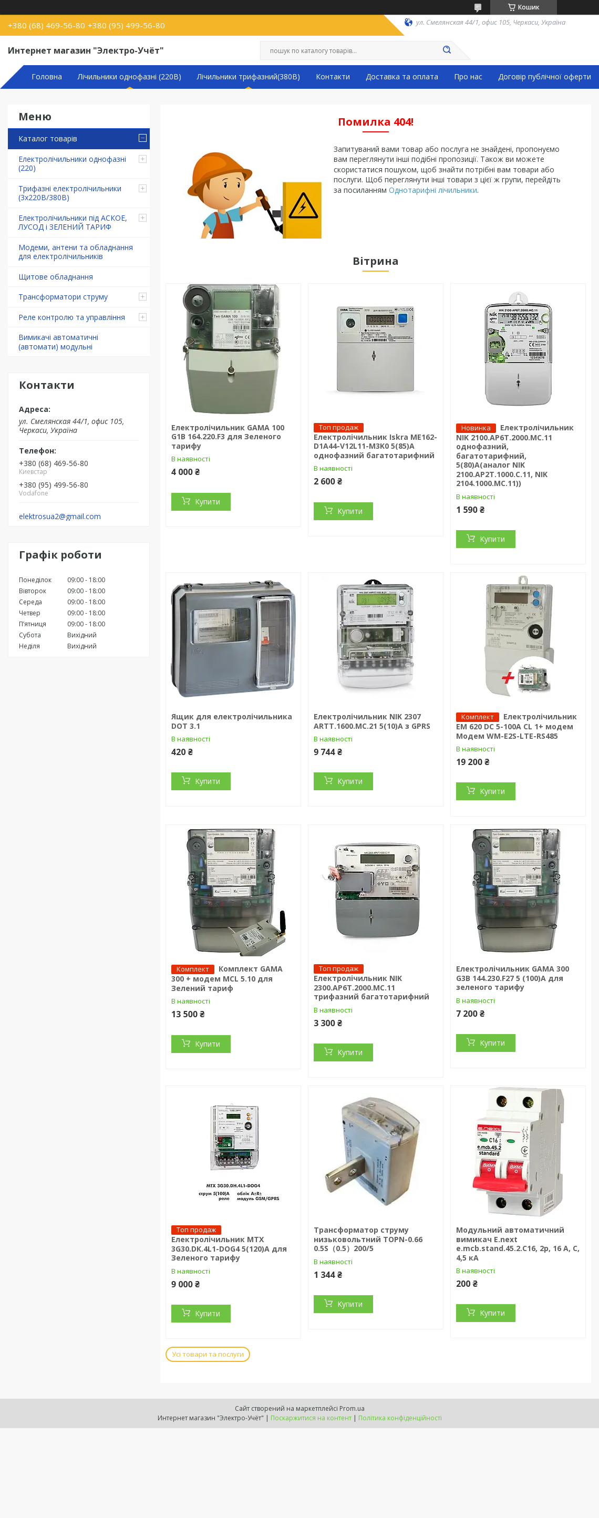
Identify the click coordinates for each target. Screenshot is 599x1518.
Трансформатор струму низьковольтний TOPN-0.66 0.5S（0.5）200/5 (368, 1239)
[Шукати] (446, 50)
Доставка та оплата (402, 76)
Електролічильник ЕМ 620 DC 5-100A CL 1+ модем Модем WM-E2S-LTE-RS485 (516, 726)
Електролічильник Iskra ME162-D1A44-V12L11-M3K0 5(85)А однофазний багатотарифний (375, 446)
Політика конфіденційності (400, 1417)
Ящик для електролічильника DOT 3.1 (231, 721)
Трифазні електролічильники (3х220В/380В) (69, 193)
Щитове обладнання (55, 277)
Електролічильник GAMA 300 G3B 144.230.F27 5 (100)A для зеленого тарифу (512, 978)
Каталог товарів (47, 138)
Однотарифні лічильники (433, 190)
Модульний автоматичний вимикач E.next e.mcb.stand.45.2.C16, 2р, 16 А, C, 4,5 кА (518, 1244)
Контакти (333, 76)
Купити (207, 502)
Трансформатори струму (63, 297)
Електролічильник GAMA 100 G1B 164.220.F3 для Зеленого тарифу (227, 436)
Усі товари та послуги (208, 1354)
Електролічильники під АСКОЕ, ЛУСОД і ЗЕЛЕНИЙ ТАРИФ (72, 222)
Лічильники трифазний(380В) (248, 76)
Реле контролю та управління (71, 317)
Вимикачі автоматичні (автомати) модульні (58, 342)
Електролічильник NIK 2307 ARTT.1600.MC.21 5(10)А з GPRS (372, 721)
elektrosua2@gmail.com (60, 516)
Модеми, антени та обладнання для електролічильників (75, 252)
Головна (47, 76)
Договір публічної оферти (544, 76)
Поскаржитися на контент (311, 1417)
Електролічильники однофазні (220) (72, 163)
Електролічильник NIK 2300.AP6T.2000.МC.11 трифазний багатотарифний (371, 987)
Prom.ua (352, 1408)
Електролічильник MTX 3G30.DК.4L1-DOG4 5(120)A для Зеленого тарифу (229, 1248)
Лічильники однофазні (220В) (129, 76)
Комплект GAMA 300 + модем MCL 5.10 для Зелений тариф (227, 978)
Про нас (468, 76)
